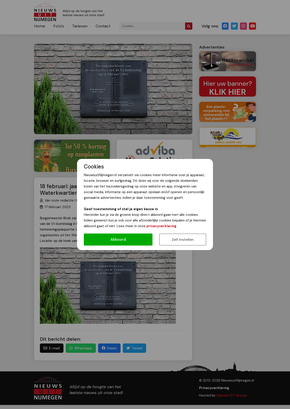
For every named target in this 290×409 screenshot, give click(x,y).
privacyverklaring (161, 226)
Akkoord (118, 239)
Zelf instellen (183, 239)
